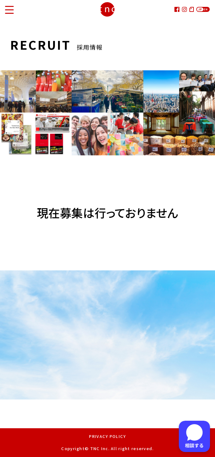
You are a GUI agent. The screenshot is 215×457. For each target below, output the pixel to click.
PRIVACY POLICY (107, 436)
